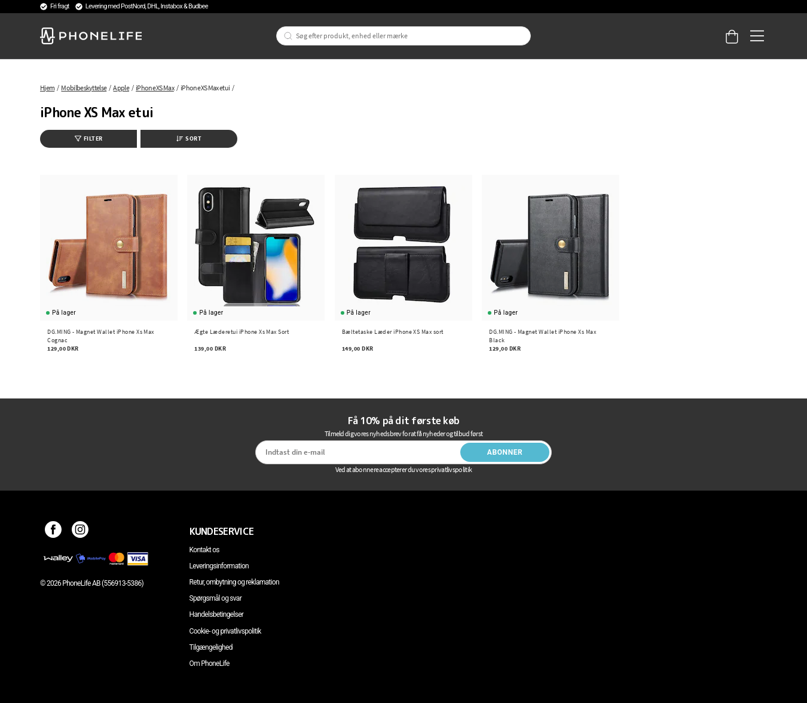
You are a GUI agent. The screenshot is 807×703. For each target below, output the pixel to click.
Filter (89, 138)
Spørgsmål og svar (215, 598)
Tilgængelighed (211, 647)
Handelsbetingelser (216, 614)
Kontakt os (204, 550)
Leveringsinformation (219, 566)
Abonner (505, 452)
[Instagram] (80, 531)
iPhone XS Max (155, 87)
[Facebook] (53, 531)
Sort (188, 138)
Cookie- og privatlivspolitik (225, 631)
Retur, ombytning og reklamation (234, 582)
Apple (121, 87)
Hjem (47, 87)
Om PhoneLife (209, 663)
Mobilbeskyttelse (83, 87)
